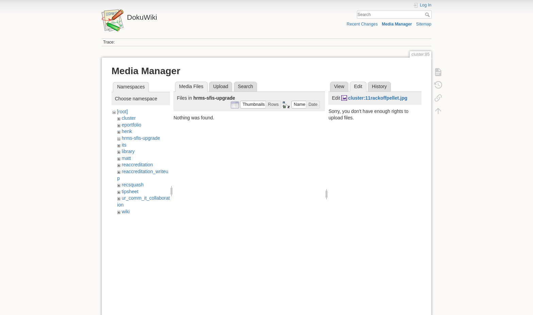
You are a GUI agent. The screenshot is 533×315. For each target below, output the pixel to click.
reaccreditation (137, 164)
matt (126, 158)
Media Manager (397, 24)
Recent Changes (362, 24)
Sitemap (423, 24)
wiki (126, 211)
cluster (129, 118)
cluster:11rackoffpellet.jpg (377, 98)
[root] (122, 111)
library (128, 151)
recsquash (133, 184)
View (339, 86)
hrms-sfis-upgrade (141, 138)
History (379, 86)
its (124, 145)
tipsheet (130, 191)
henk (127, 131)
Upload (220, 86)
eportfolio (131, 125)
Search (428, 14)
